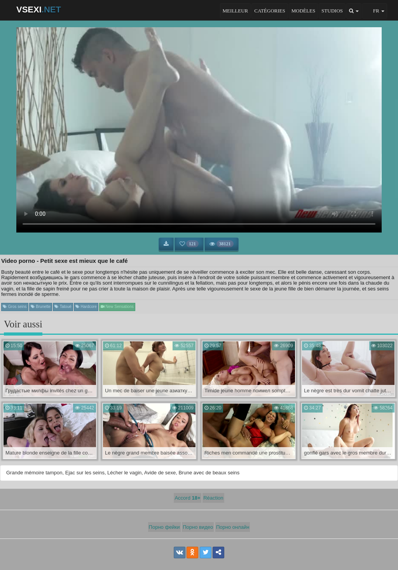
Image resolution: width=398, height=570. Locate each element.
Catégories (269, 11)
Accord (187, 498)
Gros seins (15, 306)
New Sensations (117, 306)
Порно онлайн (233, 527)
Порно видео (198, 527)
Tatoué (63, 306)
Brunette (41, 306)
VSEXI (38, 9)
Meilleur (235, 11)
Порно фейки (164, 527)
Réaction (213, 498)
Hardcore (86, 306)
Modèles (303, 11)
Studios (332, 11)
